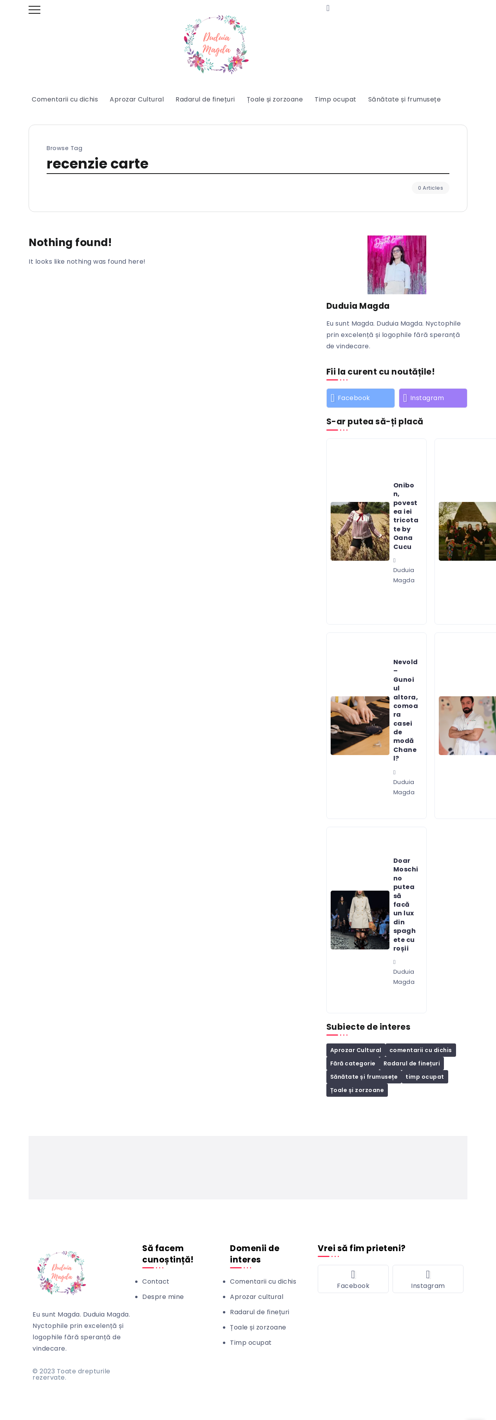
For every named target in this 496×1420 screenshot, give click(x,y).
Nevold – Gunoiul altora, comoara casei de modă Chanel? (405, 710)
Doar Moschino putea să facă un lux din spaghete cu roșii (405, 904)
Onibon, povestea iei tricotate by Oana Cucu (406, 516)
